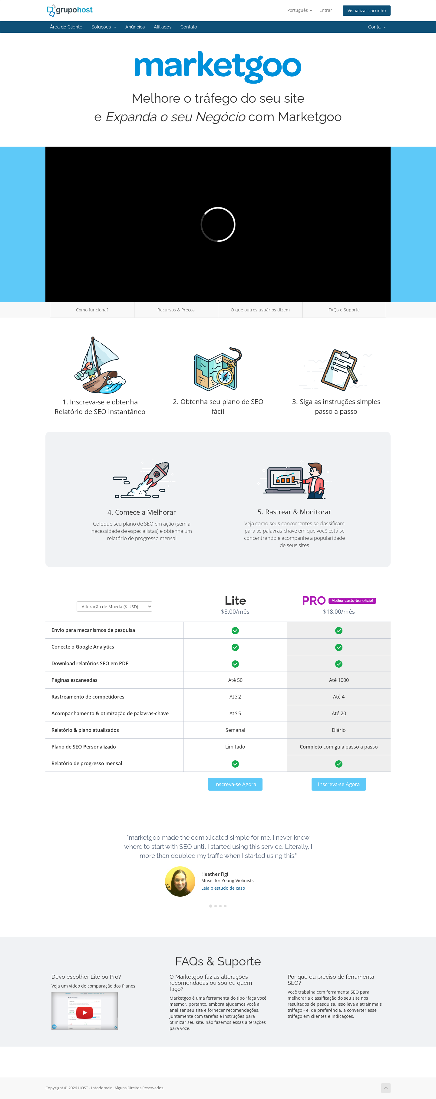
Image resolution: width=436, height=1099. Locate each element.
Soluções (103, 27)
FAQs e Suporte (344, 310)
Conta (377, 27)
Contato (188, 27)
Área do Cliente (66, 27)
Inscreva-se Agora (235, 784)
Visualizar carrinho (367, 10)
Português (299, 10)
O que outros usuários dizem (260, 310)
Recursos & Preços (176, 310)
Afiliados (162, 27)
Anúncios (135, 27)
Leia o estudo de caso (223, 888)
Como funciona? (92, 310)
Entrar (325, 10)
